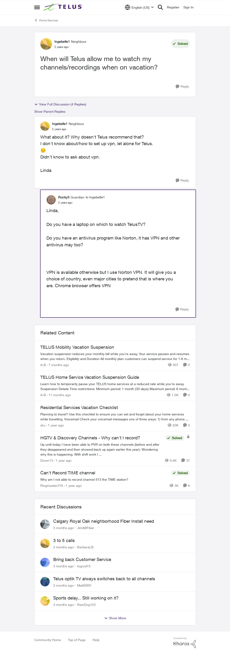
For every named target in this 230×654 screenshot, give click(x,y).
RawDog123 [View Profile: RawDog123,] (86, 605)
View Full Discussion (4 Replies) (60, 104)
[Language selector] (139, 7)
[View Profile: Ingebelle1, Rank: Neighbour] (46, 44)
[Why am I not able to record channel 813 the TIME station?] (104, 479)
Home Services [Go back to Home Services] (46, 20)
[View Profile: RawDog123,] (45, 601)
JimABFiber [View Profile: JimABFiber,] (85, 528)
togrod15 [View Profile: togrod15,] (83, 566)
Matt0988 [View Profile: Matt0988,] (84, 585)
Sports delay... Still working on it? (86, 597)
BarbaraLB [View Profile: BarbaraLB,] (85, 547)
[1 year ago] (55, 425)
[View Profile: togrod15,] (45, 562)
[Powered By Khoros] (184, 642)
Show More (115, 618)
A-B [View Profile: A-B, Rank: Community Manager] (43, 365)
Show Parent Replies (49, 111)
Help (96, 640)
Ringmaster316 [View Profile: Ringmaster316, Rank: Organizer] (51, 486)
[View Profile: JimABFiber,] (45, 524)
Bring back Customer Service (82, 559)
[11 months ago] (59, 394)
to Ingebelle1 (95, 197)
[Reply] (182, 86)
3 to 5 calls (64, 540)
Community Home (47, 640)
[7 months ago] (58, 364)
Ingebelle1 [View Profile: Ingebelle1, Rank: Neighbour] (62, 41)
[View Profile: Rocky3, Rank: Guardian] (51, 200)
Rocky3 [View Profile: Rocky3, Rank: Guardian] (63, 197)
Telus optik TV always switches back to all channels (104, 578)
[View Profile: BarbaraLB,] (45, 543)
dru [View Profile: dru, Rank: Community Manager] (42, 425)
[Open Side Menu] (37, 7)
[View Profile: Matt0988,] (45, 581)
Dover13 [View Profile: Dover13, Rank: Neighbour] (46, 460)
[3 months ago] (63, 527)
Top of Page (77, 640)
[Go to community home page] (63, 7)
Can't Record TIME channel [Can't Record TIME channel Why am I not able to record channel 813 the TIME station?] (67, 472)
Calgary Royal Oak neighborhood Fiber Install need (103, 521)
